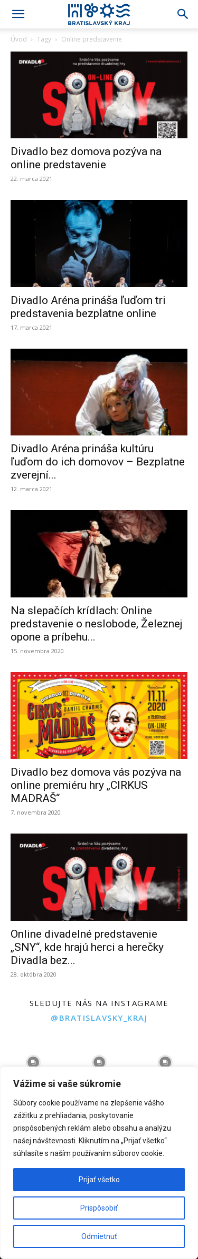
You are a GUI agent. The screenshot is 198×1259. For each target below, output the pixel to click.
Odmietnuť (99, 1236)
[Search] (183, 14)
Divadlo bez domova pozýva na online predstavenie (86, 158)
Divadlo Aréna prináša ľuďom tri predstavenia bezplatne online (88, 307)
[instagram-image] (33, 1062)
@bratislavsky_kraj (99, 1017)
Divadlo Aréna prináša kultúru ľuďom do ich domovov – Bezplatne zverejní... (98, 461)
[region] (99, 1163)
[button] (18, 14)
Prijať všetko (99, 1179)
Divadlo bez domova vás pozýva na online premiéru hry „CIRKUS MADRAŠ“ (96, 785)
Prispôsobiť (99, 1208)
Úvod (19, 39)
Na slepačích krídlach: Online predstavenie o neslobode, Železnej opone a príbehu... (97, 623)
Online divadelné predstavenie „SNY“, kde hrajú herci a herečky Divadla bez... (87, 947)
